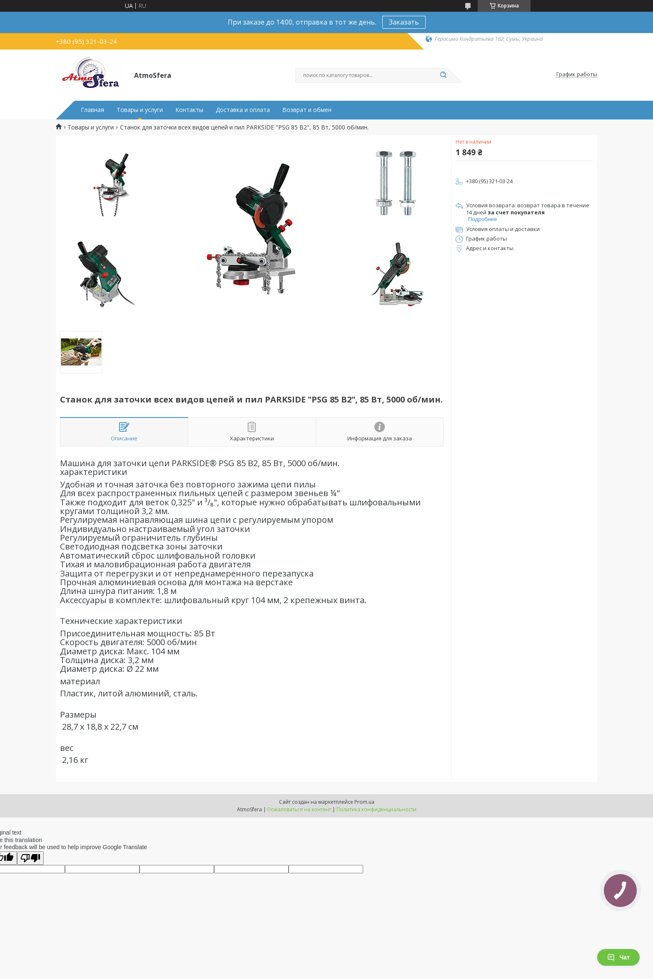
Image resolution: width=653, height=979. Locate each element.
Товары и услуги (140, 110)
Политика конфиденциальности (376, 809)
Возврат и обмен (306, 110)
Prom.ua (364, 801)
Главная (92, 110)
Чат (618, 957)
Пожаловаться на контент (299, 809)
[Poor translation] (30, 858)
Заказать (404, 22)
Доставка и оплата (243, 110)
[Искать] (443, 75)
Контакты (189, 110)
